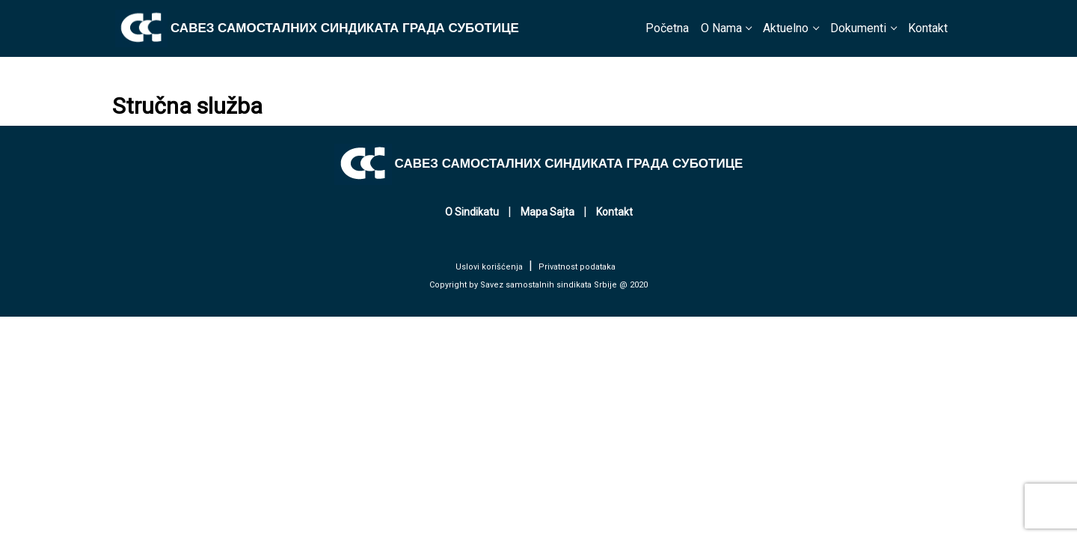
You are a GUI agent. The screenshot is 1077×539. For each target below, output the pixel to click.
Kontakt (928, 28)
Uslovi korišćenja (489, 267)
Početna (667, 28)
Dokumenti (858, 28)
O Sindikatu (472, 212)
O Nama (721, 28)
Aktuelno (785, 28)
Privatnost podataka (577, 267)
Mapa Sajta (547, 212)
